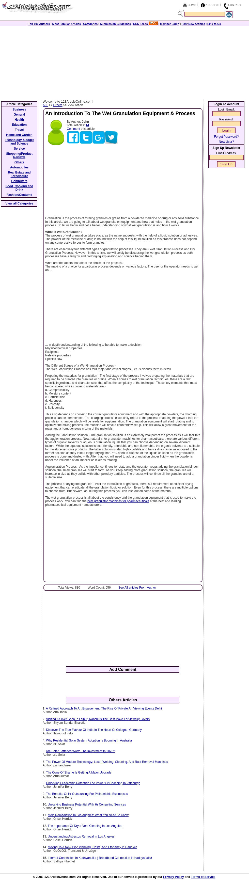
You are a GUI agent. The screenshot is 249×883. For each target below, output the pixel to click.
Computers (19, 181)
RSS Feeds (145, 23)
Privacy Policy (173, 877)
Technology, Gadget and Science (19, 141)
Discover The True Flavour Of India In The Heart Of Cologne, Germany (94, 730)
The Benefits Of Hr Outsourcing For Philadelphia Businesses (87, 794)
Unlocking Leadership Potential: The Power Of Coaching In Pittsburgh (93, 783)
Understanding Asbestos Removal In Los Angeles (81, 836)
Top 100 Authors (39, 23)
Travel (19, 130)
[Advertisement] (124, 61)
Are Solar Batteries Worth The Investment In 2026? (80, 751)
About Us (213, 4)
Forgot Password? (226, 136)
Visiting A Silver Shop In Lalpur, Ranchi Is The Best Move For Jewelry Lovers (98, 719)
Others (58, 105)
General (19, 114)
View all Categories (19, 203)
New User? (226, 142)
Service (19, 148)
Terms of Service (203, 877)
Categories (90, 23)
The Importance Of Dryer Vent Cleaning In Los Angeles (85, 826)
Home (192, 4)
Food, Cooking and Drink (19, 188)
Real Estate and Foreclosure (19, 174)
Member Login (169, 23)
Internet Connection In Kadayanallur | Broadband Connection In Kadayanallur (100, 858)
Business (19, 109)
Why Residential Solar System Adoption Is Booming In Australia (89, 740)
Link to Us (214, 23)
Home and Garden (19, 135)
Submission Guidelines (115, 23)
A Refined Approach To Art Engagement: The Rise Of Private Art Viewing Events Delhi (104, 708)
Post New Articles (193, 23)
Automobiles (19, 167)
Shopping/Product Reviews (19, 155)
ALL (45, 105)
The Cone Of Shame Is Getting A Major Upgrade (78, 772)
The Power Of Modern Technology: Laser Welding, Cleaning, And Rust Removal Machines (107, 762)
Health (19, 119)
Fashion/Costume (19, 195)
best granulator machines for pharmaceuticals (118, 501)
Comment (73, 129)
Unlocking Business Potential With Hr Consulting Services (87, 804)
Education (19, 125)
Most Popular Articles (66, 23)
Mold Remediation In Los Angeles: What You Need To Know (88, 815)
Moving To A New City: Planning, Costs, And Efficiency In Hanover (92, 847)
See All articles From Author (137, 587)
